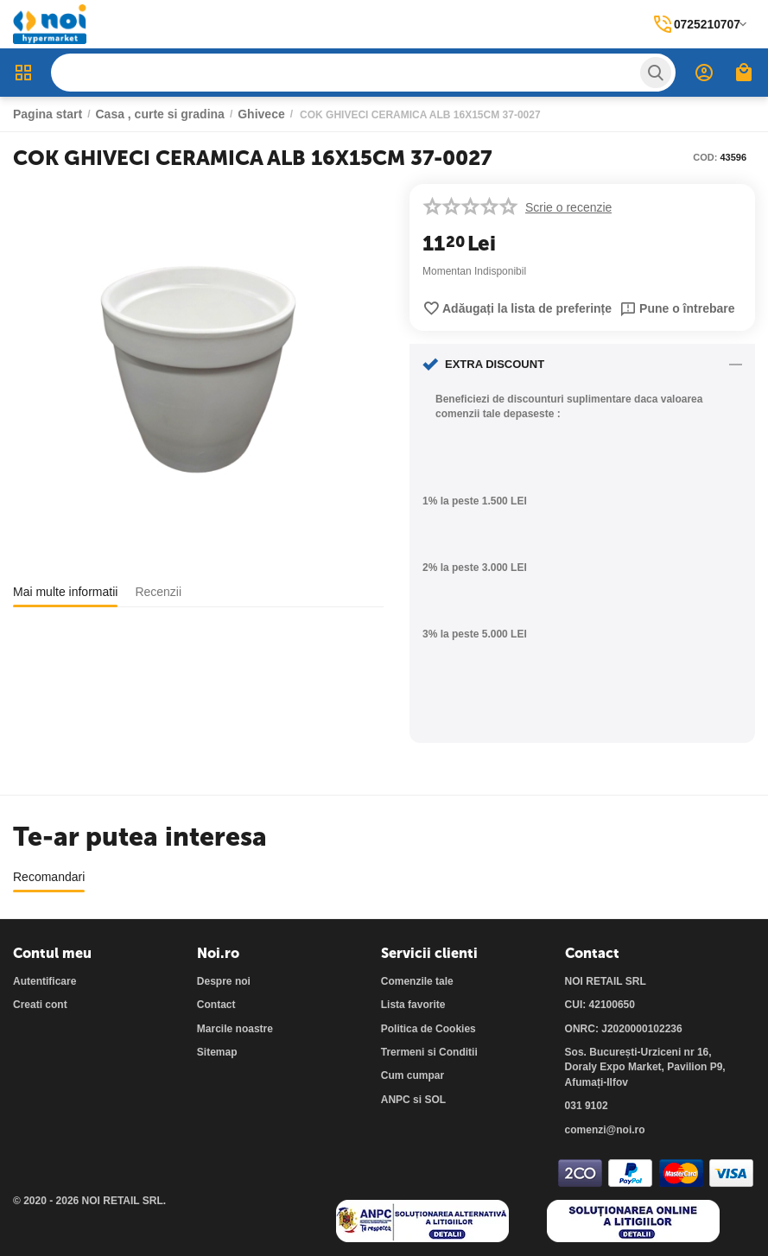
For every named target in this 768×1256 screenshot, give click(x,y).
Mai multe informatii (65, 592)
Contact (216, 1005)
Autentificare (44, 981)
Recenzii (158, 592)
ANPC (395, 1100)
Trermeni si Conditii (429, 1052)
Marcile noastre (235, 1029)
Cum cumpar (412, 1075)
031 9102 (586, 1106)
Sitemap (217, 1052)
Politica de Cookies (428, 1029)
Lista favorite (413, 1005)
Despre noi (224, 981)
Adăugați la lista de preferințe (517, 308)
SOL (435, 1100)
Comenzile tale (417, 981)
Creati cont (40, 1005)
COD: (705, 157)
